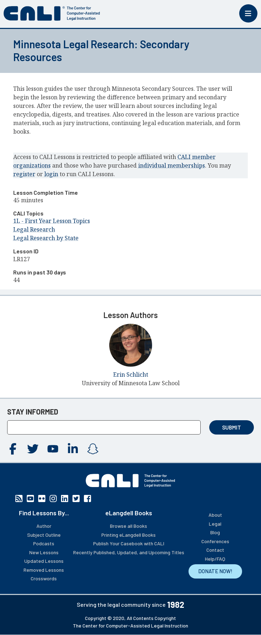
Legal (215, 524)
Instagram (93, 449)
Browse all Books (128, 526)
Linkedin (73, 449)
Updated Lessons (44, 561)
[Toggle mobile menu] (248, 13)
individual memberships (171, 165)
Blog (215, 532)
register (24, 174)
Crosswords (44, 578)
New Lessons (44, 552)
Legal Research (34, 229)
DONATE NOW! (215, 571)
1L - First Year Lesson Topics (51, 221)
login (51, 174)
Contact (215, 550)
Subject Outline (44, 535)
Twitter (33, 449)
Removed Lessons (44, 570)
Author (43, 526)
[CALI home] (52, 13)
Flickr (41, 498)
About (215, 515)
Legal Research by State (46, 238)
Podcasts (43, 543)
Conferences (215, 541)
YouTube (53, 449)
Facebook (13, 449)
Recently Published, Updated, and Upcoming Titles (128, 552)
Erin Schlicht (130, 374)
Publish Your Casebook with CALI (128, 543)
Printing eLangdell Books (128, 535)
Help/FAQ (215, 559)
